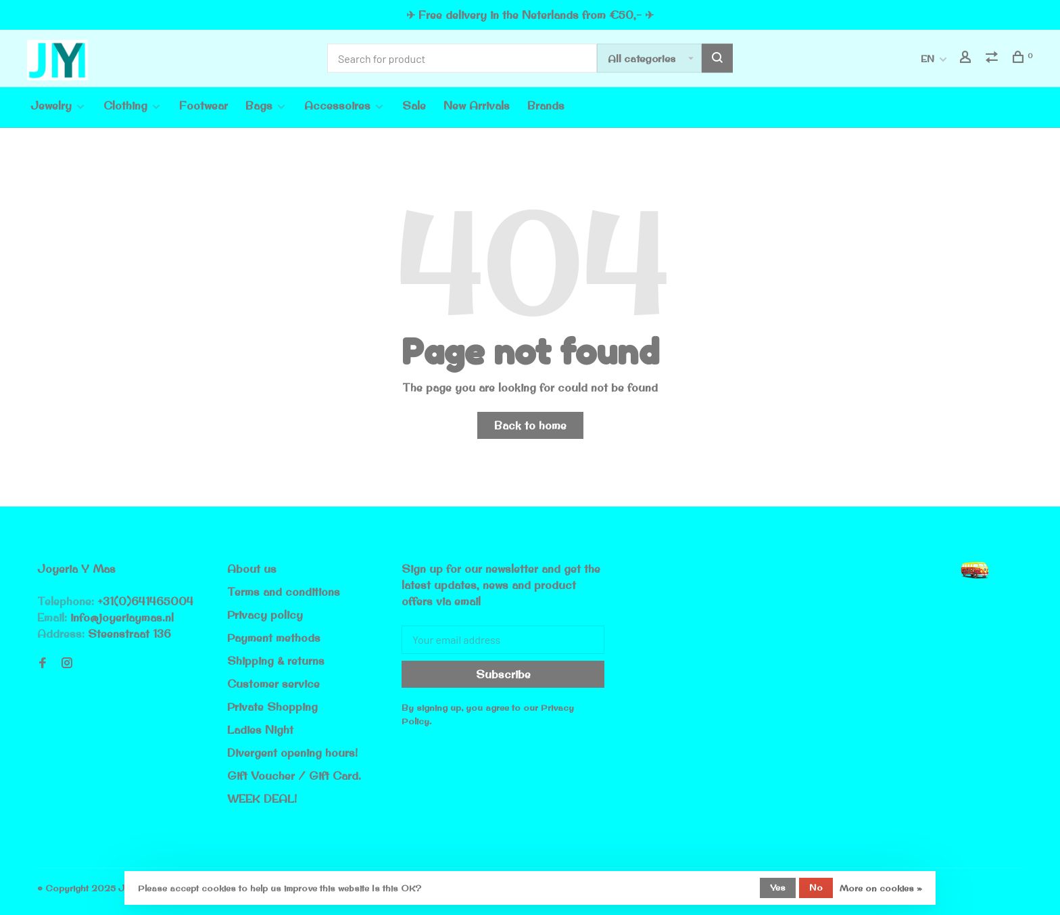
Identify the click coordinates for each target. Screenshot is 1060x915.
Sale (414, 105)
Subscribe (503, 674)
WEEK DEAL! (262, 798)
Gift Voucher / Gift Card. (294, 775)
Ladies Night (260, 729)
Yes (778, 887)
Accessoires (337, 105)
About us (251, 569)
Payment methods (273, 637)
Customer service (273, 683)
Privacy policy (265, 614)
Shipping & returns (275, 660)
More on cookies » (881, 888)
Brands (545, 105)
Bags (258, 105)
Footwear (203, 105)
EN (927, 59)
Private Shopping (272, 706)
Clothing (125, 105)
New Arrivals (476, 105)
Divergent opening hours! (292, 752)
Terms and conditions (283, 592)
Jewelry (51, 105)
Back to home (530, 425)
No (816, 887)
